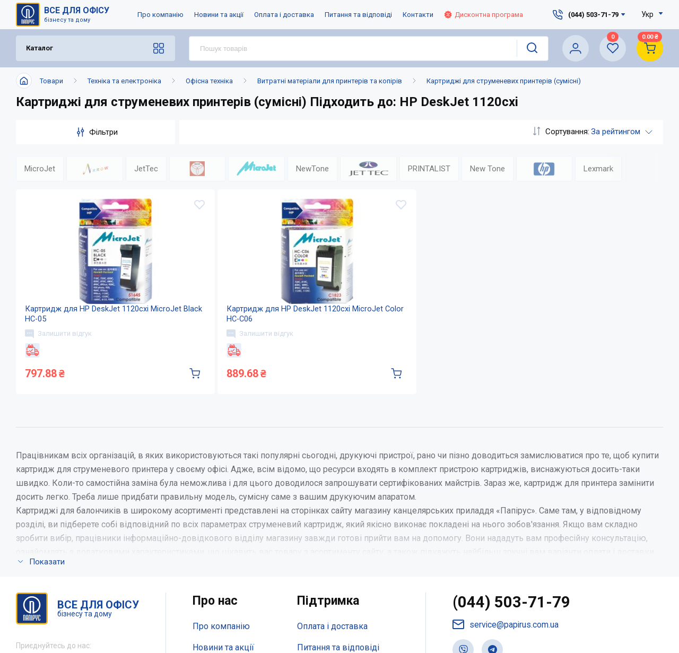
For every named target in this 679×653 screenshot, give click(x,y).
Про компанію (160, 15)
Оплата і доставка (284, 15)
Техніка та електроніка (124, 81)
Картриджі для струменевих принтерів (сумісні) (503, 81)
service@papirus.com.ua (506, 638)
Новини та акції (218, 15)
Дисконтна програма (483, 15)
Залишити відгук (60, 344)
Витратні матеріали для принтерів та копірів (329, 81)
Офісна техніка (209, 81)
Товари (51, 81)
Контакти (418, 15)
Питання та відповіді (358, 15)
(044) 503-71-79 (511, 615)
